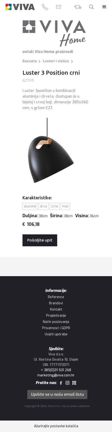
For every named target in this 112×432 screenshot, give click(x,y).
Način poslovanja (56, 322)
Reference (56, 297)
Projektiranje (56, 315)
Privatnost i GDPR (56, 328)
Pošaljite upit (39, 240)
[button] (102, 6)
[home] (20, 6)
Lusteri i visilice (56, 61)
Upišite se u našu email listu (57, 394)
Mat (65, 206)
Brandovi (56, 303)
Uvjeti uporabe (56, 334)
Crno (54, 206)
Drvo (43, 206)
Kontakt (56, 309)
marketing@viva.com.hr (56, 375)
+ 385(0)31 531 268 (56, 370)
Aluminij (30, 206)
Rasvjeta (29, 61)
